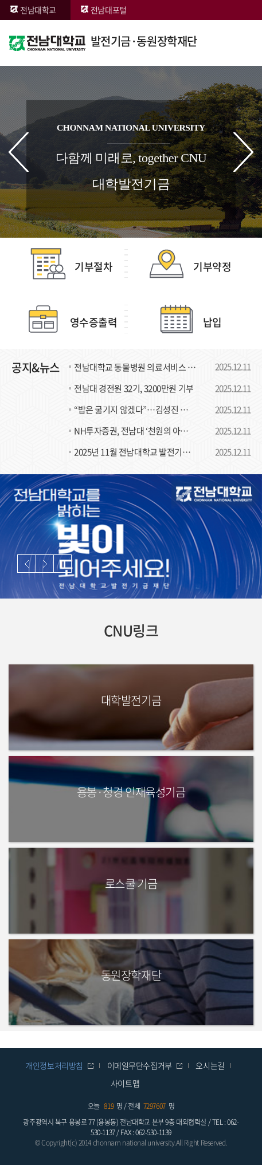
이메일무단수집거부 (139, 1065)
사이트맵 (125, 1083)
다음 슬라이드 (243, 152)
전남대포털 (109, 9)
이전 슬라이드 (19, 152)
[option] (131, 536)
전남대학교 (38, 9)
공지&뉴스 (35, 367)
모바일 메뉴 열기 (236, 43)
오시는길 (209, 1065)
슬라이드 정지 (62, 564)
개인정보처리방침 (54, 1065)
